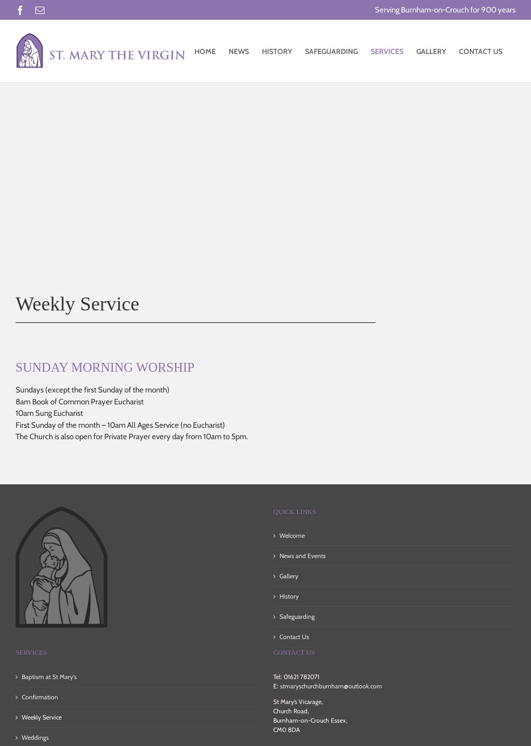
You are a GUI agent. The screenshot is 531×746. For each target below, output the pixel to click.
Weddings (35, 737)
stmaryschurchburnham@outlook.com (331, 686)
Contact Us (294, 637)
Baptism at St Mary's (49, 677)
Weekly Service (42, 717)
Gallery (289, 576)
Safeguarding (297, 616)
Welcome (292, 535)
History (289, 596)
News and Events (303, 556)
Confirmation (40, 697)
